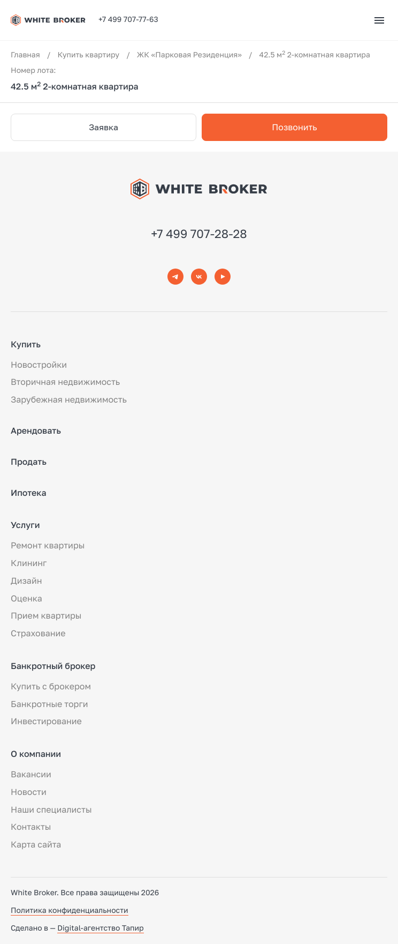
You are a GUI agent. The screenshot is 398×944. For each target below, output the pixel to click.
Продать (29, 461)
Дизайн (26, 580)
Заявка (103, 127)
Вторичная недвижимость (65, 381)
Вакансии (31, 774)
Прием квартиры (46, 615)
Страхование (38, 633)
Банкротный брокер (53, 665)
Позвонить (294, 127)
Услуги (25, 524)
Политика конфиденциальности (69, 910)
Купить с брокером (51, 686)
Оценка (26, 598)
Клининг (29, 563)
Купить (26, 344)
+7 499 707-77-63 (128, 19)
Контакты (31, 826)
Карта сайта (36, 844)
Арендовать (36, 430)
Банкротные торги (49, 703)
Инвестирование (46, 721)
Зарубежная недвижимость (69, 399)
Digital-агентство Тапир (100, 928)
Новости (29, 791)
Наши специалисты (51, 809)
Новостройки (39, 364)
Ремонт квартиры (48, 545)
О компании (36, 753)
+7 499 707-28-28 (199, 233)
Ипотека (29, 492)
